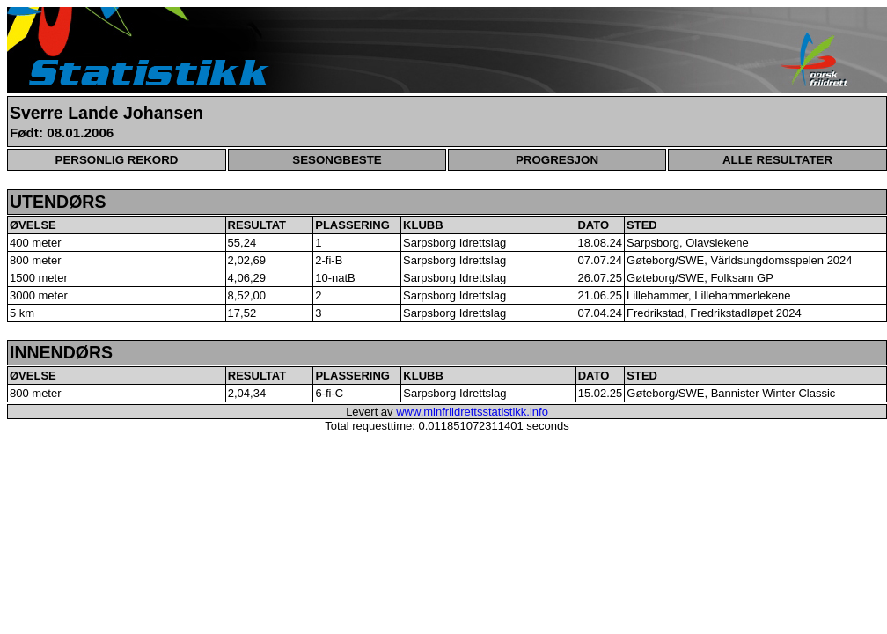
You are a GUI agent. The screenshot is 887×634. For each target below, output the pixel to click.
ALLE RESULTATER (777, 159)
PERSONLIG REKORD (117, 159)
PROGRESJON (557, 159)
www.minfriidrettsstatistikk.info (472, 411)
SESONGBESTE (336, 159)
